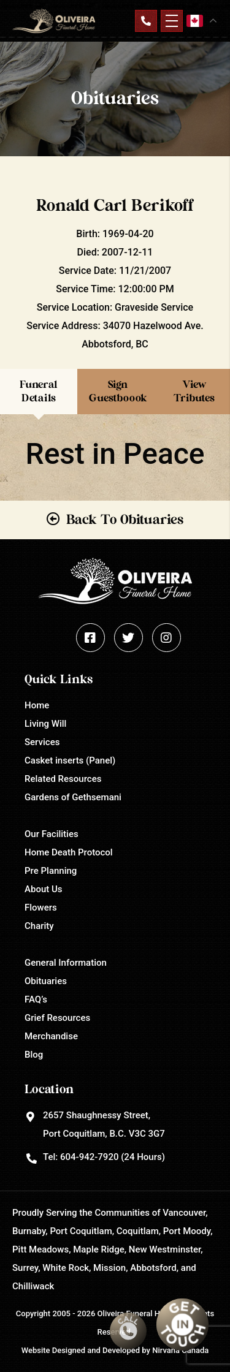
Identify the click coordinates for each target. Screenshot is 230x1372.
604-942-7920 (89, 1156)
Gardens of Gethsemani (73, 797)
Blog (34, 1054)
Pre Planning (51, 870)
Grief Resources (57, 1017)
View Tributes (194, 391)
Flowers (41, 907)
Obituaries (46, 981)
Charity (39, 925)
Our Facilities (52, 833)
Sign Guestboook (118, 391)
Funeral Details (39, 391)
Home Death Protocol (69, 852)
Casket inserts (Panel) (70, 760)
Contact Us (146, 21)
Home (37, 705)
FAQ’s (36, 999)
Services (42, 742)
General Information (66, 962)
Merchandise (51, 1036)
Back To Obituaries (124, 519)
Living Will (45, 723)
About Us (44, 889)
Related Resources (63, 778)
